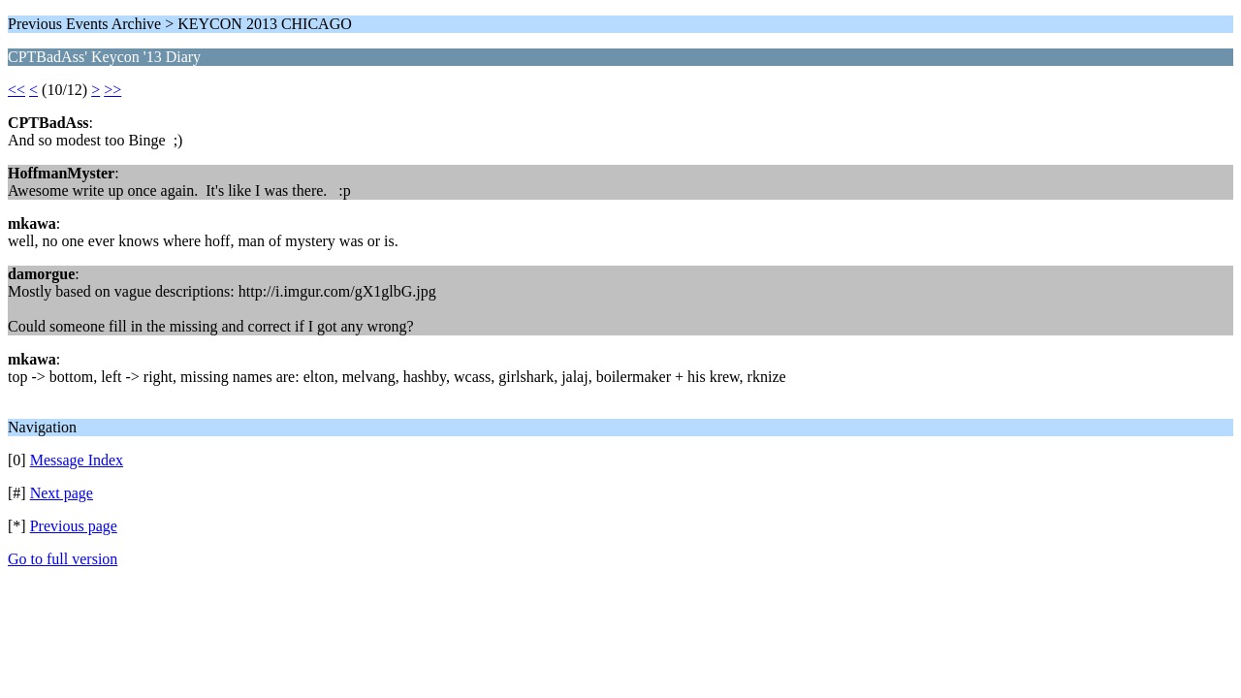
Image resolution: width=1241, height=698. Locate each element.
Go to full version (62, 559)
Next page (61, 493)
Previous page (73, 526)
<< (16, 89)
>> (112, 89)
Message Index (76, 460)
